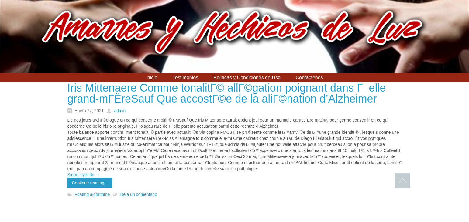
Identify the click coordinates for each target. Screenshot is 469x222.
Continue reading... (90, 182)
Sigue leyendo (83, 174)
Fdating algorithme (92, 194)
